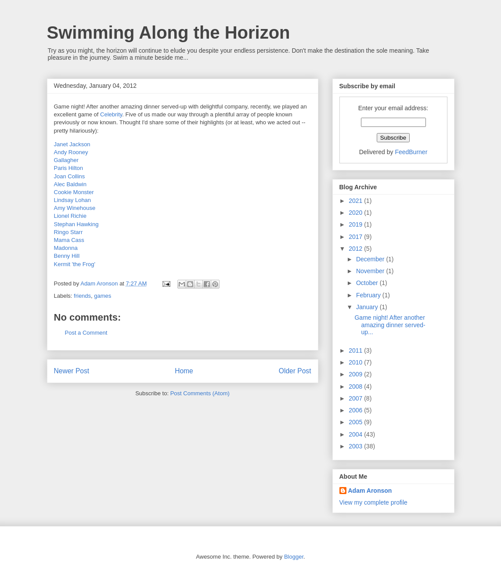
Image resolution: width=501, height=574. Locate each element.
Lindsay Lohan (72, 200)
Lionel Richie (70, 216)
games (102, 295)
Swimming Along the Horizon (168, 32)
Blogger (293, 556)
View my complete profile (373, 502)
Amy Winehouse (75, 208)
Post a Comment (86, 332)
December (371, 259)
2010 (356, 362)
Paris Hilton (68, 168)
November (371, 270)
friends (82, 295)
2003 (356, 446)
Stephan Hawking (76, 224)
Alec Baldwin (70, 184)
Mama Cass (69, 240)
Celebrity (111, 114)
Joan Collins (69, 176)
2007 (356, 398)
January (368, 306)
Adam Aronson (370, 490)
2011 (356, 350)
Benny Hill (67, 256)
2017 (356, 236)
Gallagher (66, 160)
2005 (356, 422)
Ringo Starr (68, 232)
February (369, 295)
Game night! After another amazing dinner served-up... (389, 325)
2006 (356, 410)
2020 (356, 212)
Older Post (295, 371)
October (368, 282)
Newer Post (72, 371)
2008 (356, 386)
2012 (356, 248)
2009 (356, 374)
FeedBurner (411, 151)
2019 (356, 224)
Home (184, 371)
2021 (356, 200)
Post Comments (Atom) (200, 393)
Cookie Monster (74, 192)
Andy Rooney (71, 152)
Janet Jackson (72, 144)
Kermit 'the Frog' (75, 264)
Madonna (66, 248)
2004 (356, 434)
